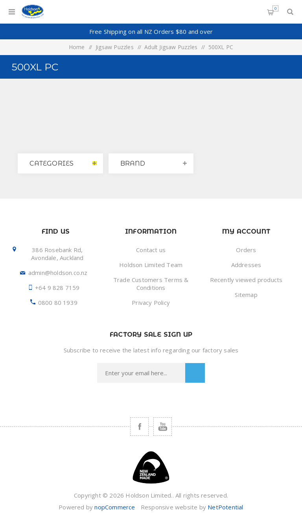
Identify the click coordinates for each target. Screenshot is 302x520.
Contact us (151, 250)
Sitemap (246, 295)
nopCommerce (114, 507)
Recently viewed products (246, 280)
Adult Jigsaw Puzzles (170, 47)
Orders (246, 250)
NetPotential (225, 507)
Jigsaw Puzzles (115, 47)
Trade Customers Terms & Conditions (151, 283)
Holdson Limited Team (150, 265)
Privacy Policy (151, 302)
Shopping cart (275, 8)
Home (77, 47)
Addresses (246, 265)
